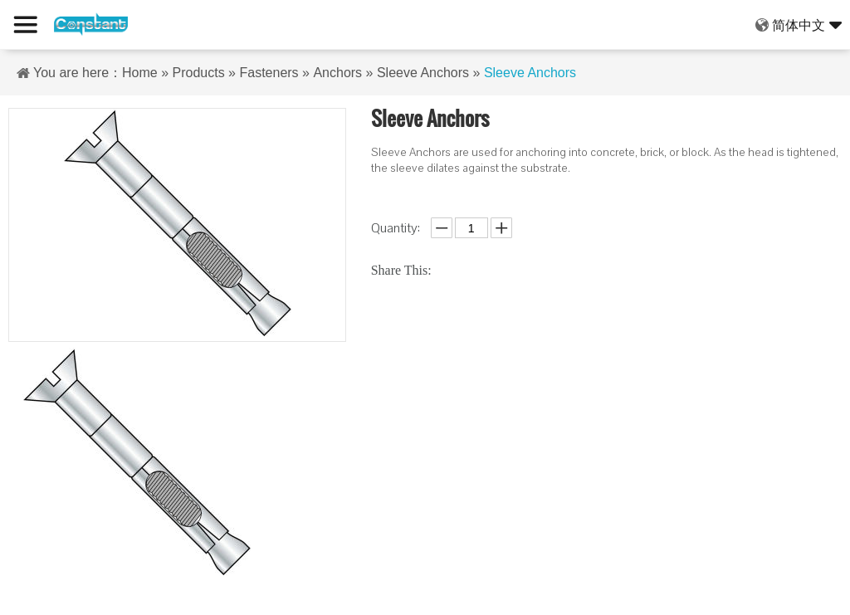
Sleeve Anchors (423, 73)
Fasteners (268, 73)
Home (140, 73)
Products (199, 73)
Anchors (337, 73)
